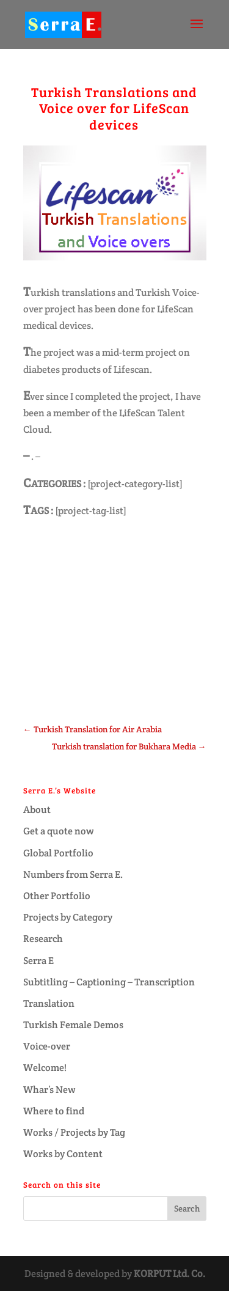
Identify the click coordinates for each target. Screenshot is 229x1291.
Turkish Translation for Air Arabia (92, 729)
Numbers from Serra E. (73, 874)
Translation (49, 1003)
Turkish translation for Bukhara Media (129, 746)
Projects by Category (67, 917)
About (37, 809)
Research (43, 938)
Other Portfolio (56, 895)
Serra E (38, 960)
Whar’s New (49, 1089)
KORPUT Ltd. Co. (169, 1273)
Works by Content (63, 1153)
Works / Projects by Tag (74, 1132)
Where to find (53, 1111)
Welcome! (45, 1067)
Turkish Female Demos (73, 1024)
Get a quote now (58, 831)
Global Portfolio (58, 853)
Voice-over (46, 1046)
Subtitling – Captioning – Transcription (109, 982)
